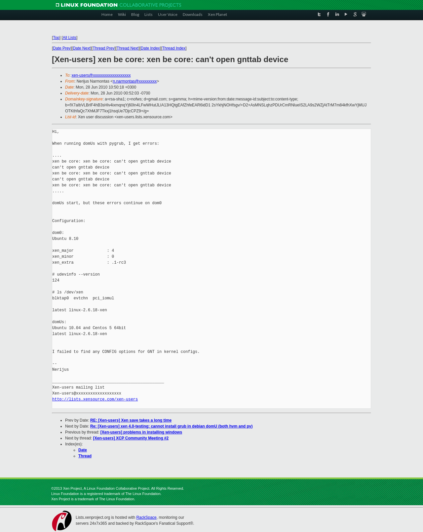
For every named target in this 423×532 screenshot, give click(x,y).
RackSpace (146, 517)
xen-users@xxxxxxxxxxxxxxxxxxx (101, 75)
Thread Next (127, 48)
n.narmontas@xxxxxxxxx (135, 81)
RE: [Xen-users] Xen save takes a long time (131, 420)
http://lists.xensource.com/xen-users (95, 399)
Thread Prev (103, 48)
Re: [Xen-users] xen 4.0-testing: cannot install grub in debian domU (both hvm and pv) (171, 426)
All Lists (69, 37)
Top (56, 37)
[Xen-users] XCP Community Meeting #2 (131, 438)
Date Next (81, 48)
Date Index (150, 48)
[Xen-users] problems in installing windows (141, 432)
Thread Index (174, 48)
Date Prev (61, 48)
